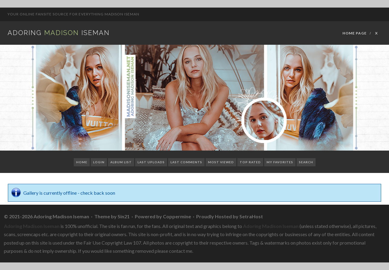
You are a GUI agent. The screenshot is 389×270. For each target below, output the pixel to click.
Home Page (354, 33)
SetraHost (251, 216)
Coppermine (177, 216)
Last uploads (151, 162)
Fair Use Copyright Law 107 (112, 243)
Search (306, 162)
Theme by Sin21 (112, 216)
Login (99, 162)
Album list (121, 162)
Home (81, 162)
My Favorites (280, 162)
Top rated (250, 162)
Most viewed (221, 162)
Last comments (186, 162)
